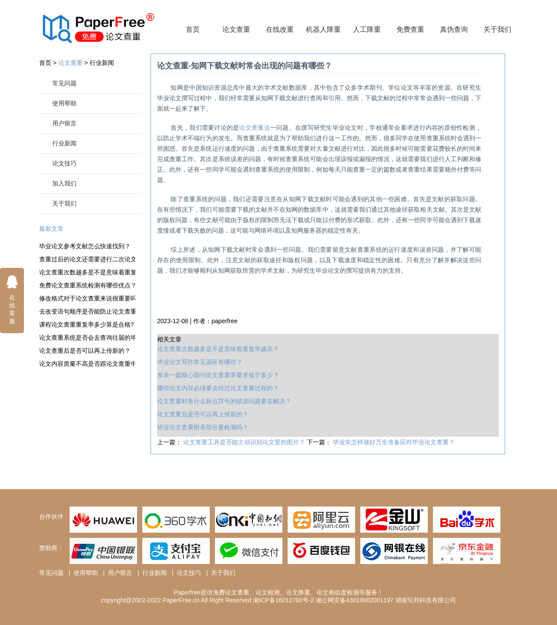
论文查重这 (254, 127)
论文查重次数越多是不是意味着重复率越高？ (87, 272)
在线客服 (12, 299)
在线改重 (280, 29)
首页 (193, 29)
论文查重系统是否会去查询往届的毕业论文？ (87, 337)
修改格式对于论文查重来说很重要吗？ (87, 298)
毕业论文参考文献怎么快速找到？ (85, 246)
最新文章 (51, 228)
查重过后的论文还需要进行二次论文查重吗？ (87, 259)
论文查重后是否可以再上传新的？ (85, 350)
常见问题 (64, 83)
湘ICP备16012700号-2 (283, 600)
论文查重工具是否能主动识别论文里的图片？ (245, 442)
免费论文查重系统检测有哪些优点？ (87, 285)
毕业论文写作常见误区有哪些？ (199, 361)
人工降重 (367, 29)
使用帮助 (64, 103)
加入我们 (64, 183)
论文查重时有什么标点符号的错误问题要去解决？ (224, 401)
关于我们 (497, 29)
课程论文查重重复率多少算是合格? (86, 324)
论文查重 (236, 29)
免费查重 (410, 29)
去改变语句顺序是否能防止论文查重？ (87, 311)
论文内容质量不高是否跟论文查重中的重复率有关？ (87, 363)
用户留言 (64, 123)
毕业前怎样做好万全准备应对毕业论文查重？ (394, 442)
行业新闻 (102, 62)
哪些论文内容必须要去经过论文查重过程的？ (218, 388)
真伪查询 (454, 29)
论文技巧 (64, 163)
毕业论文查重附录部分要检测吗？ (202, 427)
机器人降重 (323, 29)
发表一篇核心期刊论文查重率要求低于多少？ (218, 375)
